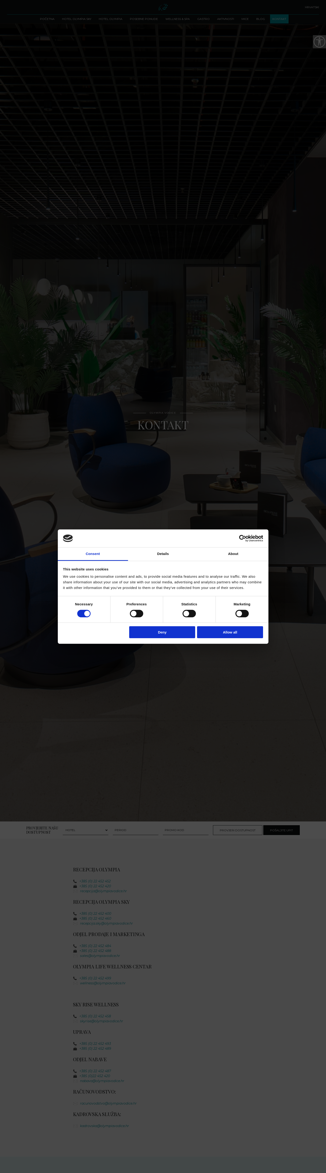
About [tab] (233, 554)
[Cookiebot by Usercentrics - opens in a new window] (242, 538)
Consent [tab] (93, 554)
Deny (162, 632)
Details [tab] (163, 554)
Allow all (230, 632)
